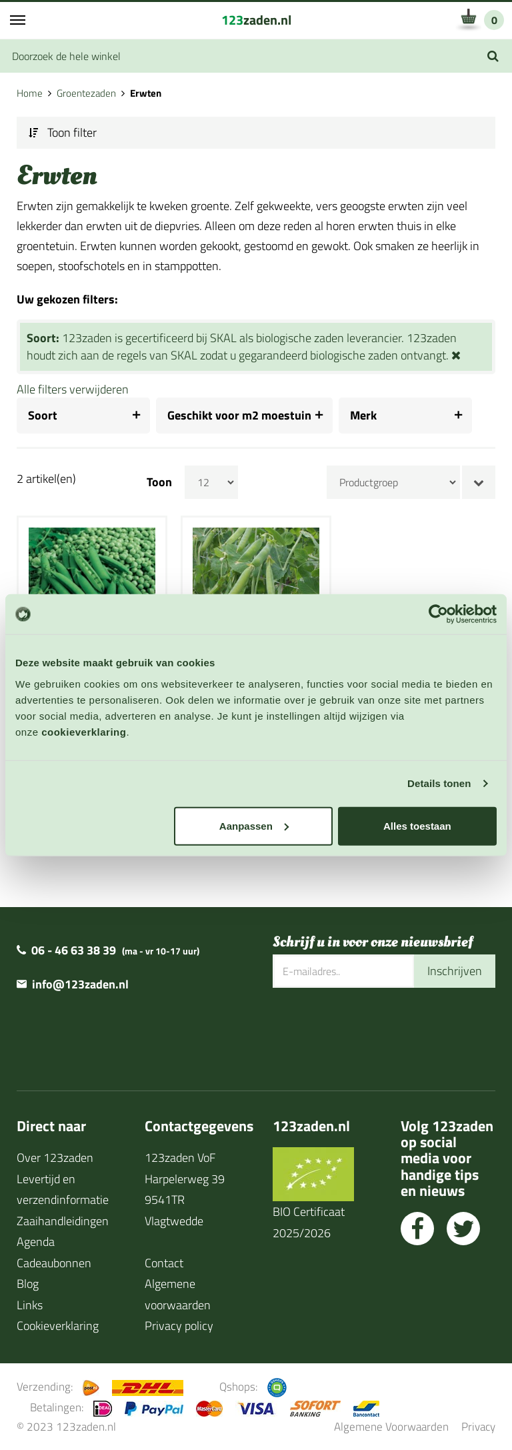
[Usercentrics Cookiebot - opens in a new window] (438, 614)
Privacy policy (179, 1326)
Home (30, 93)
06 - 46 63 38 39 (73, 950)
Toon (159, 482)
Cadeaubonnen (54, 1262)
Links (30, 1304)
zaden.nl (256, 19)
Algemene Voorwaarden (391, 1426)
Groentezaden (86, 93)
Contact (164, 1262)
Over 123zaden (55, 1158)
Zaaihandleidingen (63, 1220)
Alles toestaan (417, 825)
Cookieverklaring (58, 1326)
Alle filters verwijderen (73, 389)
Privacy (478, 1426)
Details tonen (439, 783)
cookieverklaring (83, 731)
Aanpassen (254, 825)
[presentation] (374, 1030)
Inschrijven (454, 971)
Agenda (36, 1242)
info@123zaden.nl (80, 984)
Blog (28, 1284)
